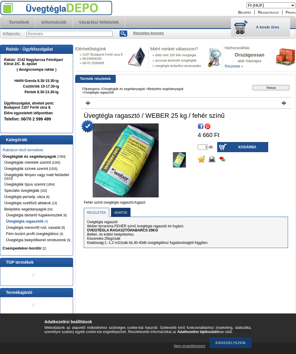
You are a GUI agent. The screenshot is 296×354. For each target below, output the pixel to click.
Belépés (244, 12)
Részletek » (234, 66)
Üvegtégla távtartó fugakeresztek (36, 215)
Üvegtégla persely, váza (27, 196)
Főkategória (90, 89)
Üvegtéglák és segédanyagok (34, 156)
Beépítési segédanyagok (28, 209)
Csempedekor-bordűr (24, 248)
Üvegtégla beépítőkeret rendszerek (38, 240)
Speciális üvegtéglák (25, 190)
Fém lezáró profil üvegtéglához (34, 233)
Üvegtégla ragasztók (27, 221)
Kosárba (247, 147)
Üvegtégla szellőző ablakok (30, 203)
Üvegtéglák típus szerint (29, 184)
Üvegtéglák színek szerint (31, 168)
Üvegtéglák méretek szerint (32, 162)
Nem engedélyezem (189, 346)
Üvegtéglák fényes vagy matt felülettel (36, 176)
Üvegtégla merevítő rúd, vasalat (35, 227)
